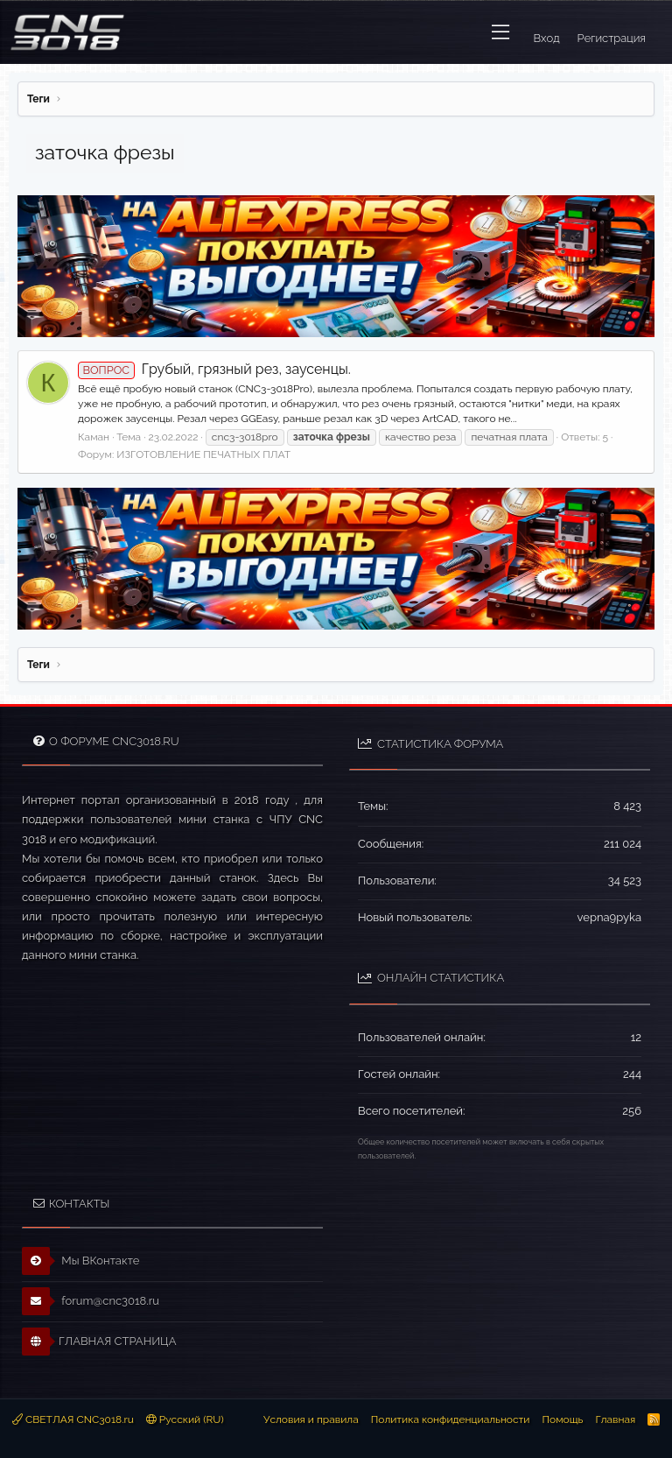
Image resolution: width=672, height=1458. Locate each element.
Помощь (562, 1419)
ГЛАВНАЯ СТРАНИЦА (99, 1342)
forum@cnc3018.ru (90, 1301)
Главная (615, 1419)
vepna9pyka (609, 917)
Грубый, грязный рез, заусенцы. (214, 369)
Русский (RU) (185, 1419)
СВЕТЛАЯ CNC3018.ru (73, 1419)
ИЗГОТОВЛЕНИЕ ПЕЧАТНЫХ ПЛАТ (203, 454)
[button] (500, 32)
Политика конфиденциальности (450, 1419)
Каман (93, 437)
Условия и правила (311, 1419)
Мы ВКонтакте (81, 1261)
